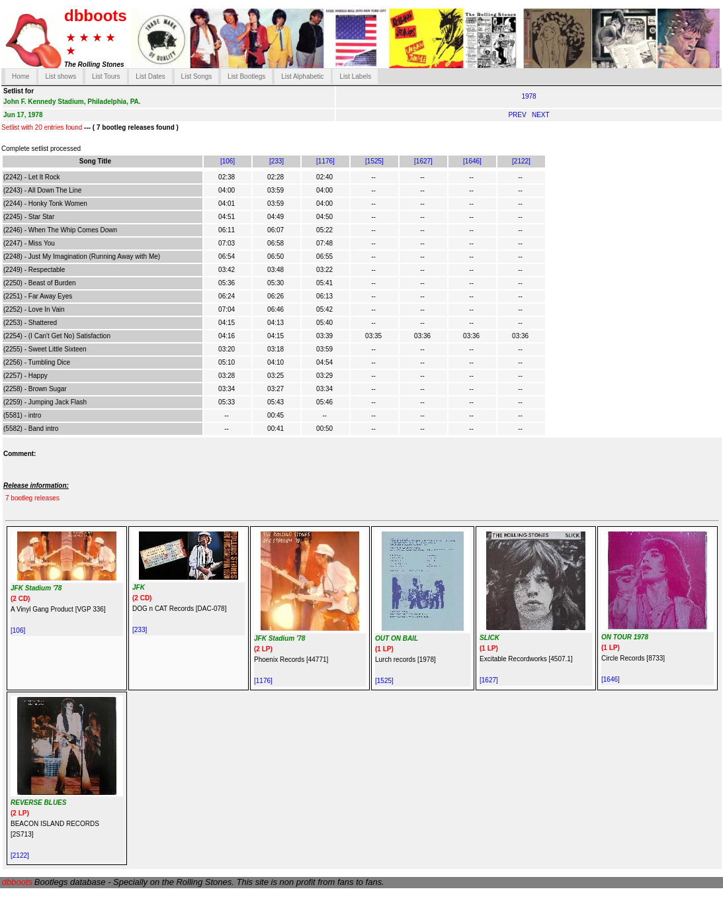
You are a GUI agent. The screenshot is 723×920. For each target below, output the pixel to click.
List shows (60, 76)
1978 (528, 96)
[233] (276, 161)
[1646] (472, 161)
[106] (227, 161)
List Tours (106, 76)
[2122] (521, 161)
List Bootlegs (246, 76)
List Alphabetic (302, 76)
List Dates (150, 76)
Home (21, 76)
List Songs (196, 76)
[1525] (374, 161)
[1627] (423, 161)
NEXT (541, 114)
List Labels (355, 76)
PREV (518, 114)
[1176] (325, 161)
